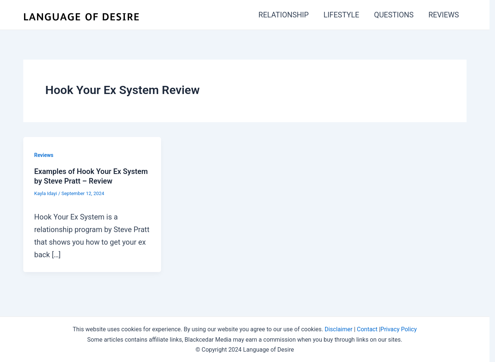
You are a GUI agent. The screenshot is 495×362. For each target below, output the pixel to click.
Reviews (44, 155)
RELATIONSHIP (284, 14)
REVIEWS (444, 14)
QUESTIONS (393, 14)
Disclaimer (338, 329)
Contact (367, 329)
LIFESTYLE (341, 14)
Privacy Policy (398, 329)
